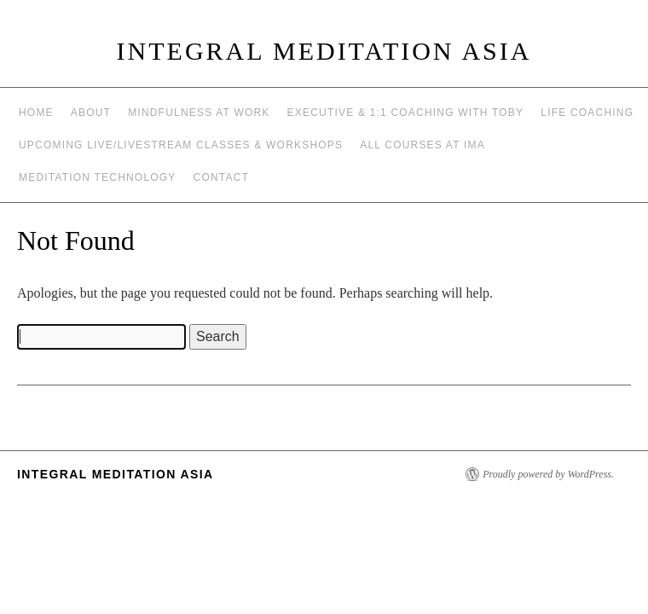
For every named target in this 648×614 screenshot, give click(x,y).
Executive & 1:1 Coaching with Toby (405, 113)
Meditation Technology (97, 177)
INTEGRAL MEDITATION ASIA (324, 51)
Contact (222, 177)
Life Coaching (587, 113)
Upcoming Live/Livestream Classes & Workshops (181, 145)
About (91, 113)
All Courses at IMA (422, 145)
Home (36, 113)
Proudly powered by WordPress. (548, 474)
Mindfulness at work (198, 113)
